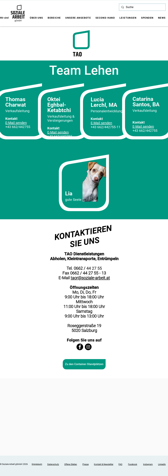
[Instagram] (88, 347)
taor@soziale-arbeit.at (90, 278)
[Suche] (142, 7)
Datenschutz (53, 464)
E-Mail (64, 278)
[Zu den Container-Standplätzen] (84, 364)
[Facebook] (79, 347)
